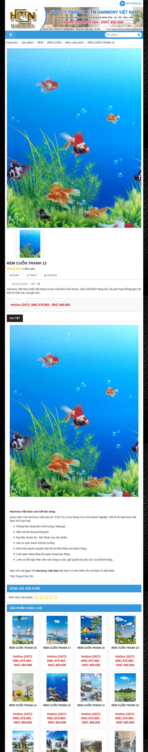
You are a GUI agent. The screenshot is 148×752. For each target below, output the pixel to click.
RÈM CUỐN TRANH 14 (23, 705)
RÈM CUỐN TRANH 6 (125, 734)
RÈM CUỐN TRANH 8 (57, 734)
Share (14, 275)
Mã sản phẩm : (20, 283)
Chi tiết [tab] (15, 318)
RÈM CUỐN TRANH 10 (125, 705)
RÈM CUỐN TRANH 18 (23, 647)
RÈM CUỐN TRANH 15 (125, 647)
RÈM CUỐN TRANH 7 (91, 734)
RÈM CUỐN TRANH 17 (57, 647)
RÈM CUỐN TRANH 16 (91, 647)
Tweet (32, 275)
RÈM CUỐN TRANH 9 (23, 734)
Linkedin (50, 275)
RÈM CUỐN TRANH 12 (57, 705)
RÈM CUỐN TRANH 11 (91, 705)
